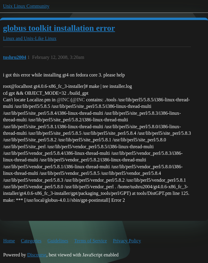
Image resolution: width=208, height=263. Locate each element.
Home (9, 240)
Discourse (36, 254)
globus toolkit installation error (59, 28)
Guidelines (57, 240)
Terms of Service (90, 240)
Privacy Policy (127, 240)
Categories (31, 240)
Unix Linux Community (26, 6)
